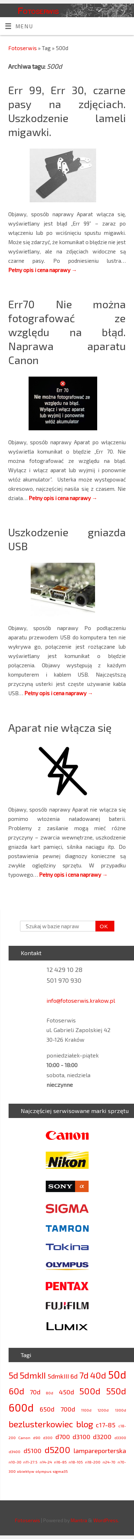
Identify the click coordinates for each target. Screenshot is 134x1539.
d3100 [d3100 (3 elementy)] (81, 1437)
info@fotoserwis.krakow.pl (80, 1000)
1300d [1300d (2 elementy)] (120, 1410)
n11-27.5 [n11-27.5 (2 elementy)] (30, 1462)
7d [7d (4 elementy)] (84, 1375)
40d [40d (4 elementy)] (98, 1375)
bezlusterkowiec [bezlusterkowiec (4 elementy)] (41, 1424)
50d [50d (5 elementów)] (117, 1374)
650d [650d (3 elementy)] (47, 1409)
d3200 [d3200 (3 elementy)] (102, 1437)
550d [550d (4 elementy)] (116, 1391)
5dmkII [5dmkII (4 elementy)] (33, 1375)
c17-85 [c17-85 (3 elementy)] (105, 1425)
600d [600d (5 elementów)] (21, 1407)
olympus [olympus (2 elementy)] (43, 1471)
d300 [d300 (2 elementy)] (48, 1437)
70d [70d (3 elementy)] (35, 1392)
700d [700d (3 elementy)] (67, 1409)
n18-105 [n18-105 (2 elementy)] (76, 1462)
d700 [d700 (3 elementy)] (62, 1437)
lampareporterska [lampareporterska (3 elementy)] (100, 1451)
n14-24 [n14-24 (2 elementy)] (46, 1462)
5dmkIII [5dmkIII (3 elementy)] (58, 1376)
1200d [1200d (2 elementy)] (103, 1410)
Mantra (79, 1520)
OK (101, 926)
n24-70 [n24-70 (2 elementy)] (109, 1462)
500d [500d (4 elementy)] (89, 1391)
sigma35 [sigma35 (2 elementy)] (60, 1471)
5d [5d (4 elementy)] (13, 1375)
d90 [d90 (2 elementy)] (36, 1437)
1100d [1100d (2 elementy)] (86, 1410)
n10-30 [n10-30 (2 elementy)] (15, 1462)
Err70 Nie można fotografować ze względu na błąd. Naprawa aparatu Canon (67, 331)
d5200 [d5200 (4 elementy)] (57, 1449)
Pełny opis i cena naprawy (42, 270)
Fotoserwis (38, 10)
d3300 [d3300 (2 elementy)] (120, 1437)
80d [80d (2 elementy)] (49, 1392)
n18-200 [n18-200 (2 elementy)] (92, 1462)
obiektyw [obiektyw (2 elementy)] (25, 1471)
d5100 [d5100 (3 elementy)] (32, 1451)
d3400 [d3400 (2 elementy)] (14, 1451)
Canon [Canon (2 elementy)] (24, 1437)
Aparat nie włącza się (59, 727)
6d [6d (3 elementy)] (74, 1376)
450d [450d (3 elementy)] (66, 1392)
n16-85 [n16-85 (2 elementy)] (60, 1462)
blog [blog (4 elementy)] (84, 1424)
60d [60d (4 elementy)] (16, 1391)
